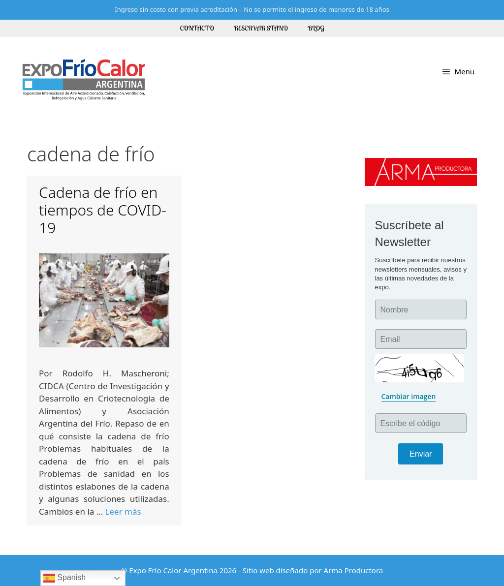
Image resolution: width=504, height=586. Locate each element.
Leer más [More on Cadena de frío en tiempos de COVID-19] (123, 511)
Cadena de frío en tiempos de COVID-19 (102, 210)
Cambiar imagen (408, 396)
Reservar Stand (261, 28)
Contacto (197, 28)
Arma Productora (353, 570)
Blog (316, 28)
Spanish (64, 578)
